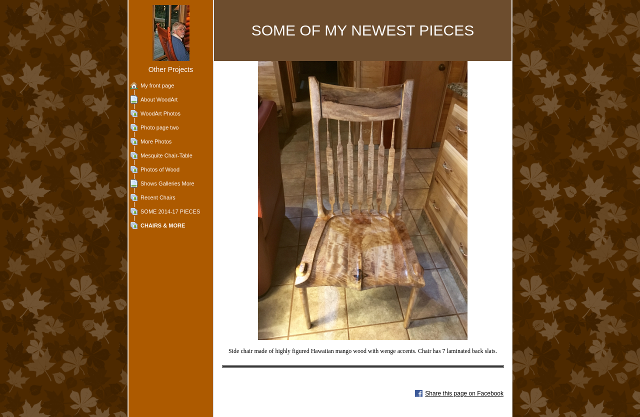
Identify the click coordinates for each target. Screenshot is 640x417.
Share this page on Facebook (464, 393)
